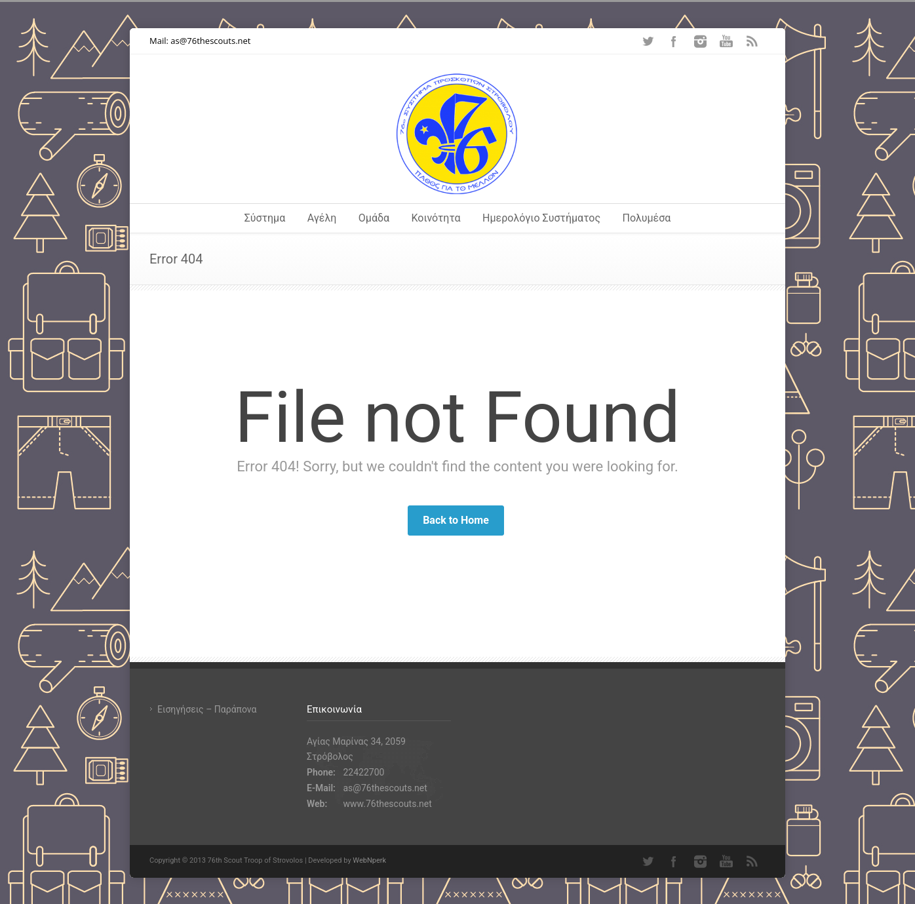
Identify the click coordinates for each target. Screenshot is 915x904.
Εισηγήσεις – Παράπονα (206, 709)
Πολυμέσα (647, 218)
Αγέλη (322, 218)
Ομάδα (374, 218)
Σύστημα (265, 218)
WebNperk (369, 860)
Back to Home (456, 520)
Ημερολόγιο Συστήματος (541, 218)
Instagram (700, 41)
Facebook (674, 41)
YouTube (726, 41)
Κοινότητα (436, 218)
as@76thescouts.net (210, 41)
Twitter (647, 41)
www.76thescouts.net (387, 803)
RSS (752, 41)
